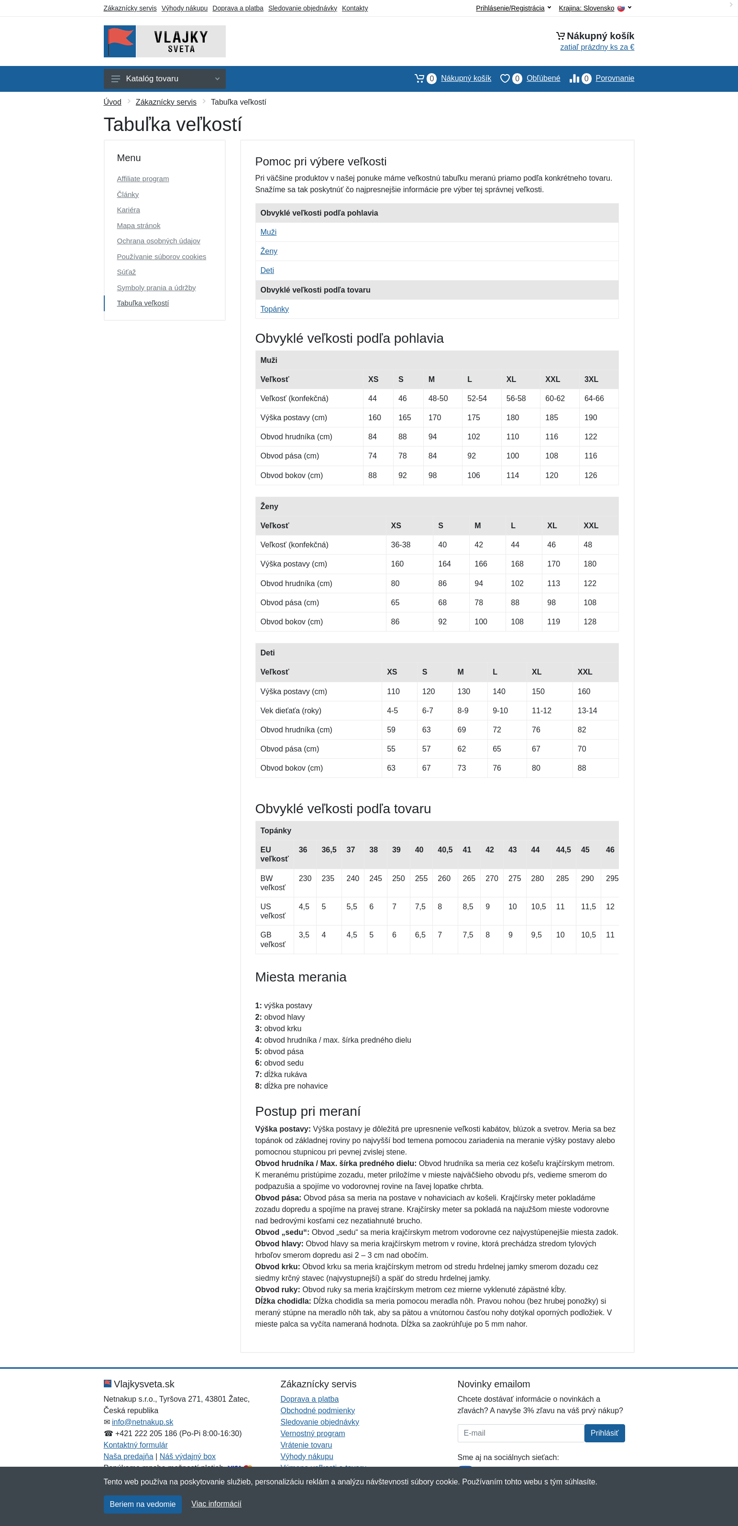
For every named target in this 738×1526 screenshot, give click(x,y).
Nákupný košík (448, 78)
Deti (267, 270)
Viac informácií (216, 1504)
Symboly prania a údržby (156, 287)
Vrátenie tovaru (306, 1445)
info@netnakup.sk (142, 1422)
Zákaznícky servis (130, 8)
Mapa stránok (139, 225)
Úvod (112, 102)
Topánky (275, 309)
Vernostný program (313, 1433)
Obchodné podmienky (318, 1410)
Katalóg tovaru (165, 78)
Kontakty (355, 8)
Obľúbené (525, 78)
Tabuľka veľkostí (143, 303)
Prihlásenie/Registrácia (513, 8)
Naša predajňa (129, 1456)
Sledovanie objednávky (302, 8)
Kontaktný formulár (136, 1445)
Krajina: (595, 8)
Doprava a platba (238, 8)
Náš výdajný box (188, 1456)
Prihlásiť (604, 1433)
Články (128, 194)
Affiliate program (143, 178)
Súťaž (126, 272)
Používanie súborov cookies (162, 256)
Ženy (269, 251)
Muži (269, 232)
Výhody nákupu (185, 8)
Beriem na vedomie (143, 1504)
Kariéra (128, 210)
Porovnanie (598, 78)
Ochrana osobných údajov (158, 241)
